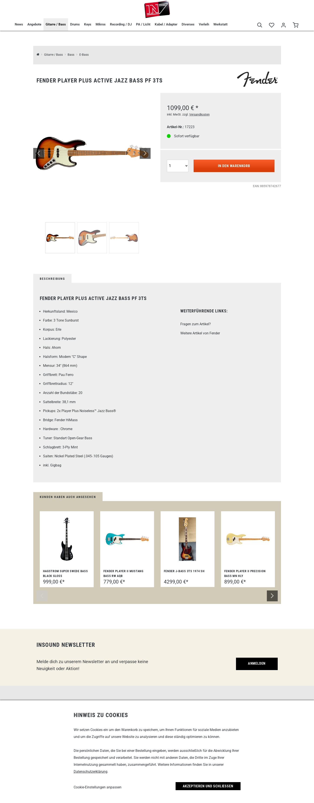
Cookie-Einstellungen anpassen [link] (97, 787)
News (19, 24)
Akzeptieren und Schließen (208, 786)
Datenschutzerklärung (90, 771)
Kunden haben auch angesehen (68, 497)
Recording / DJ (121, 24)
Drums (75, 24)
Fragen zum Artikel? (195, 324)
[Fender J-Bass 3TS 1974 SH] (187, 539)
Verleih (204, 24)
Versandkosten (199, 114)
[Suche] (260, 25)
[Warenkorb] (296, 25)
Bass (71, 55)
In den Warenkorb (234, 166)
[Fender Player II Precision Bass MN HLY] (248, 539)
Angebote (34, 24)
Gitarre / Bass (56, 24)
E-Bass (84, 55)
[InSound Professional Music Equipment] (38, 54)
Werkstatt (220, 24)
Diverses (188, 24)
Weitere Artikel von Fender (200, 333)
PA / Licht (143, 24)
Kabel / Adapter (166, 24)
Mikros (101, 24)
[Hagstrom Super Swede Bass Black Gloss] (66, 539)
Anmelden (257, 663)
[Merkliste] (272, 25)
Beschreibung (52, 278)
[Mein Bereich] (284, 25)
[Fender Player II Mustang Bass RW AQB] (127, 539)
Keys (87, 24)
